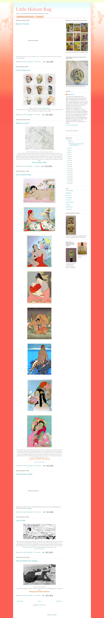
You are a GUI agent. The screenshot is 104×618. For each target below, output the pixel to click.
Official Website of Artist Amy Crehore (25, 16)
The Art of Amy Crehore (39, 548)
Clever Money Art (23, 70)
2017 (68, 160)
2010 (68, 175)
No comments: (37, 61)
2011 (68, 172)
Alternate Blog (40, 16)
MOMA (34, 56)
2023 (68, 148)
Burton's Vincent (22, 24)
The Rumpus (69, 209)
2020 (68, 154)
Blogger (55, 614)
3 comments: (37, 166)
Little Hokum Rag (33, 9)
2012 (68, 170)
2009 (68, 177)
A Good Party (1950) (24, 474)
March (70, 142)
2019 (68, 156)
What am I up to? (22, 123)
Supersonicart (69, 206)
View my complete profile (72, 125)
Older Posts (59, 601)
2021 (68, 152)
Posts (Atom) (43, 605)
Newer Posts (20, 601)
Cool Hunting (69, 197)
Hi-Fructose (68, 199)
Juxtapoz (68, 204)
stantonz (30, 508)
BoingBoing (68, 193)
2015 (68, 164)
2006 (68, 183)
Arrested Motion (69, 190)
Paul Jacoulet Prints (23, 175)
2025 (68, 140)
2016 (68, 162)
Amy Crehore (70, 94)
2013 (68, 168)
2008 (68, 179)
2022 (68, 150)
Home (39, 601)
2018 (68, 158)
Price (18, 58)
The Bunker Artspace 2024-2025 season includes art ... (76, 144)
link (55, 547)
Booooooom (69, 195)
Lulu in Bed (20, 520)
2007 (68, 181)
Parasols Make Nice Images (27, 561)
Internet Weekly (69, 202)
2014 (68, 166)
